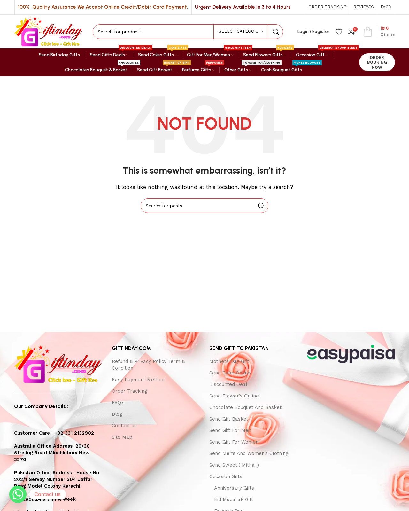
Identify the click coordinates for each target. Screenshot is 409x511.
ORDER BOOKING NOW (377, 62)
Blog (117, 414)
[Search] (188, 31)
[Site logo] (48, 31)
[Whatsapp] (18, 494)
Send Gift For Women (234, 442)
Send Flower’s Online (234, 396)
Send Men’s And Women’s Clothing (249, 453)
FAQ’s (118, 402)
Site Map (122, 437)
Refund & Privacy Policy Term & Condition (148, 364)
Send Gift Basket (228, 419)
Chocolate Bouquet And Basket (245, 407)
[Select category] (240, 32)
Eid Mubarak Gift (233, 499)
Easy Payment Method (138, 379)
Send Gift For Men (230, 430)
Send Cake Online (230, 373)
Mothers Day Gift (229, 361)
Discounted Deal (228, 384)
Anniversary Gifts (234, 488)
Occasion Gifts (225, 476)
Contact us (124, 425)
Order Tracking (129, 391)
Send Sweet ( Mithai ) (234, 465)
